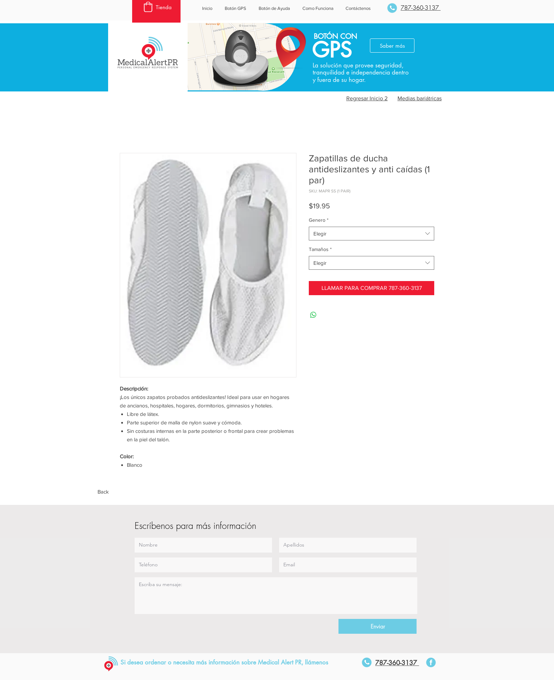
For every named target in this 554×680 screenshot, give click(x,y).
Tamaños (320, 249)
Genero (319, 220)
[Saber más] (392, 45)
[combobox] (371, 233)
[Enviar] (377, 626)
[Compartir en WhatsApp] (313, 315)
